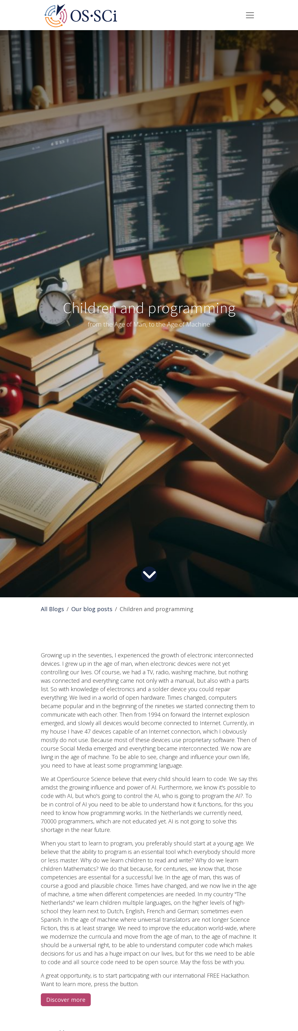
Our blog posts (91, 609)
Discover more (65, 999)
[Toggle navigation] (249, 15)
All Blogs (52, 609)
